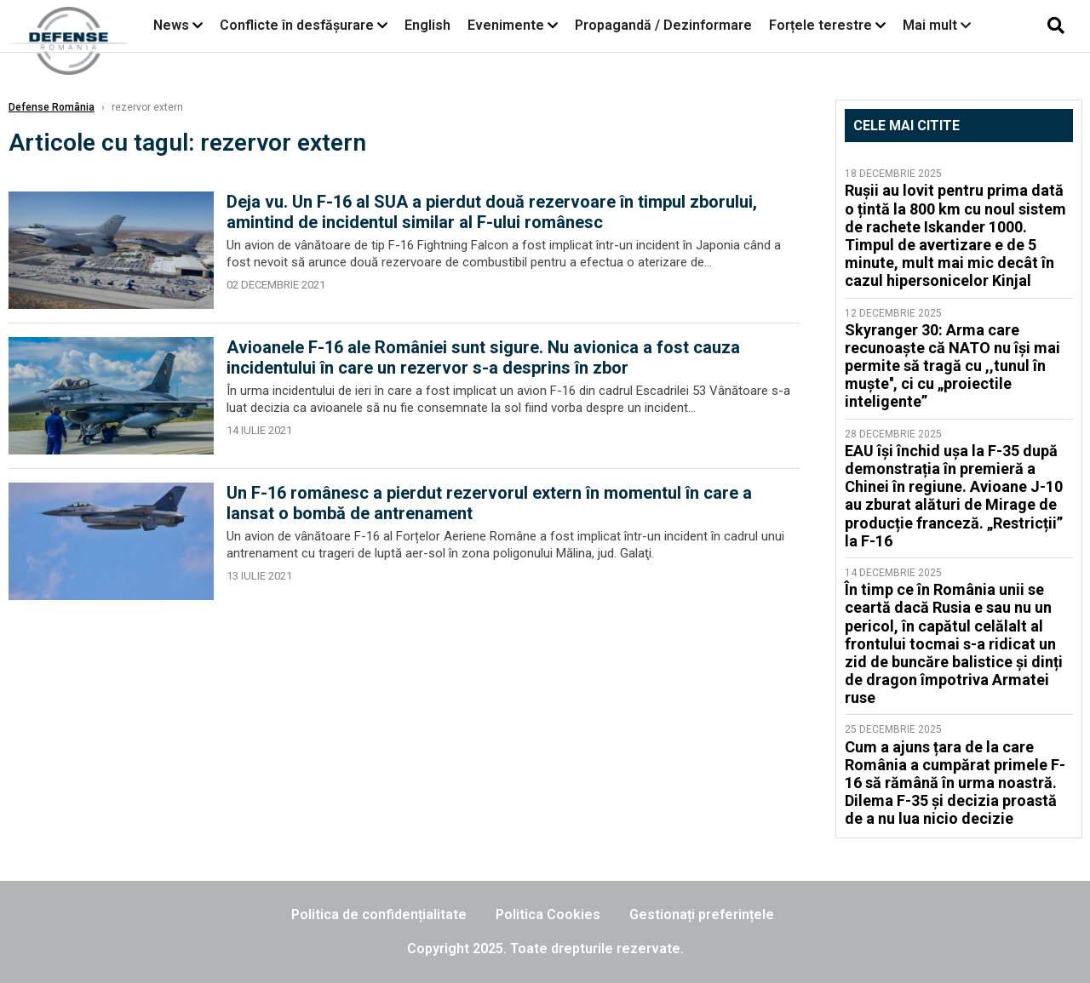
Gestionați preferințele (701, 914)
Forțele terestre (820, 25)
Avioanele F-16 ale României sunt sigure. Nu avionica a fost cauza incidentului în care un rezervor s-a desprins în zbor (483, 357)
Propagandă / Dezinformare (663, 25)
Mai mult (937, 25)
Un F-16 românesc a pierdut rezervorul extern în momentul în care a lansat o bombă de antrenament (489, 503)
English (427, 25)
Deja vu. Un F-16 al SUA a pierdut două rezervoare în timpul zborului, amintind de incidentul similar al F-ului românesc (492, 211)
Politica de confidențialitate (379, 914)
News (171, 25)
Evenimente (506, 25)
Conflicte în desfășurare (297, 25)
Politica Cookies (548, 914)
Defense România (52, 107)
